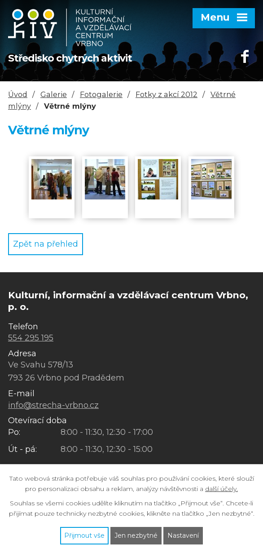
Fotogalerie (101, 94)
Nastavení (183, 535)
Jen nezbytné (136, 535)
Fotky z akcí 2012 (166, 94)
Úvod (17, 94)
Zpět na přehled (45, 244)
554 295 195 (30, 338)
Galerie (53, 94)
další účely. (221, 489)
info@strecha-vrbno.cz (53, 405)
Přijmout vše (84, 535)
